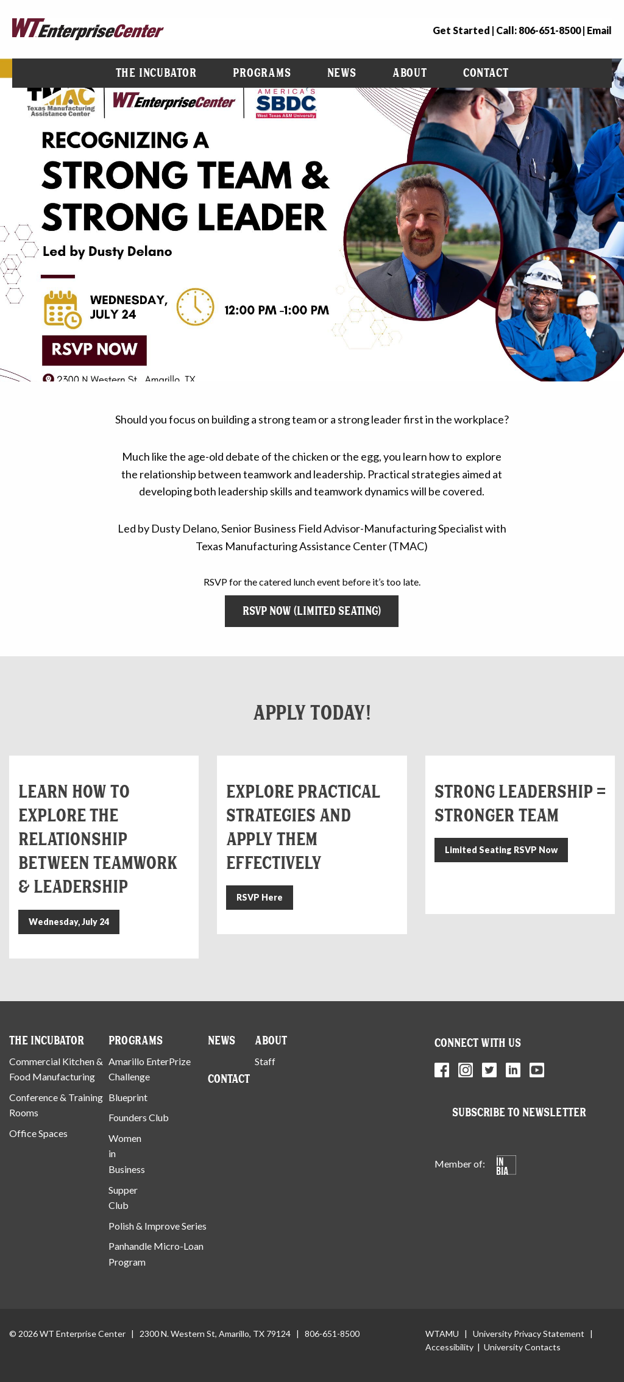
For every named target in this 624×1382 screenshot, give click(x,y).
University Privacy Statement (528, 1333)
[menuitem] (156, 73)
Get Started (461, 30)
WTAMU (442, 1333)
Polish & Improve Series (157, 1225)
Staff (265, 1061)
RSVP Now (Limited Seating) (312, 611)
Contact (486, 73)
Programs (262, 73)
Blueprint (127, 1097)
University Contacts (522, 1347)
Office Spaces (38, 1133)
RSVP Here (259, 897)
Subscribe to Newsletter (519, 1112)
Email (599, 30)
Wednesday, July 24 (69, 921)
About (409, 73)
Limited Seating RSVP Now (501, 850)
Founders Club (138, 1117)
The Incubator (156, 73)
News (341, 73)
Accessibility (449, 1347)
